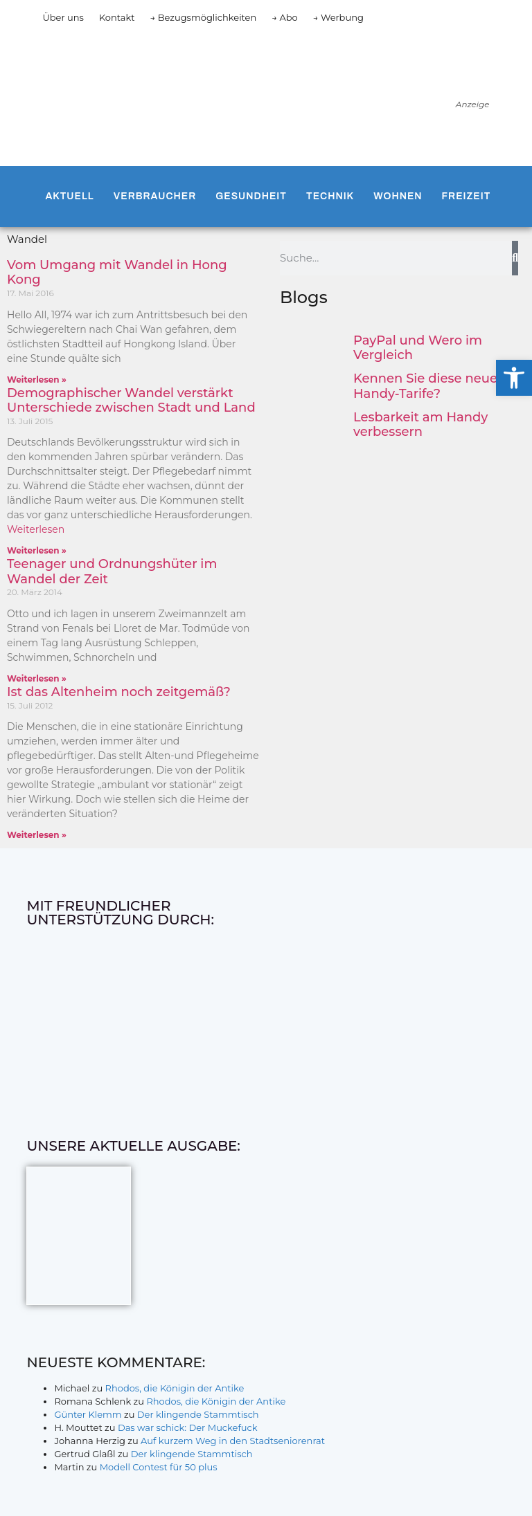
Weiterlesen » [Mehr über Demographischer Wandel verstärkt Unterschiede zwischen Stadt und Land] (36, 550)
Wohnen (397, 196)
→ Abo (285, 17)
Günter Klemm (87, 1414)
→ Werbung (338, 17)
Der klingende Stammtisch (198, 1414)
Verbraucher (155, 196)
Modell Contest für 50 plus (159, 1466)
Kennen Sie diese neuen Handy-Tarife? (429, 386)
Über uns (62, 17)
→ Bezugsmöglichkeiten (203, 17)
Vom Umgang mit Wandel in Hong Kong (117, 272)
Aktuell (69, 196)
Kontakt (117, 17)
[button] (514, 378)
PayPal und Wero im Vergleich (417, 348)
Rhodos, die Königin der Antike (175, 1388)
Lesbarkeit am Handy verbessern (420, 425)
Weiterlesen (35, 529)
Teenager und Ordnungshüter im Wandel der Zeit (112, 571)
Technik (330, 196)
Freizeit (466, 196)
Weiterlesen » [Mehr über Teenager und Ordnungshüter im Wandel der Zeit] (36, 678)
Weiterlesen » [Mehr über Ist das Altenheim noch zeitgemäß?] (36, 835)
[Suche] (515, 258)
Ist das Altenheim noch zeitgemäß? (119, 692)
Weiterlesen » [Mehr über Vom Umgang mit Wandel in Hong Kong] (36, 379)
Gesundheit (251, 196)
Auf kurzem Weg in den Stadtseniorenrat (233, 1440)
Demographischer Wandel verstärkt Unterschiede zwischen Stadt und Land (131, 400)
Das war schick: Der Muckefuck (188, 1427)
